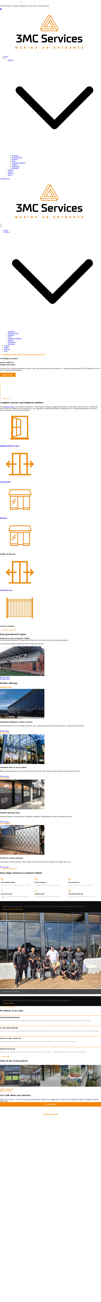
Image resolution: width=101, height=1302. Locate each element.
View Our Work (24, 375)
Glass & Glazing (35, 381)
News (9, 175)
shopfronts (3, 518)
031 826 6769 (50, 1110)
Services (10, 170)
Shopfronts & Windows (21, 381)
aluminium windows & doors (10, 446)
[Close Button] (1, 227)
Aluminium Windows (18, 163)
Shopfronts (15, 156)
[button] (54, 154)
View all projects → (7, 1089)
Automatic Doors (6, 381)
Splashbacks (16, 166)
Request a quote (7, 375)
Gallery (10, 172)
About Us (11, 173)
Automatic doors (17, 157)
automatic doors (9, 407)
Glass (13, 161)
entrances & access (6, 590)
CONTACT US (5, 178)
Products (6, 232)
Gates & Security (48, 381)
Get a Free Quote (50, 1104)
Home (6, 56)
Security (14, 164)
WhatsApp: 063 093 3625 (50, 1114)
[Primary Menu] (1, 225)
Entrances (15, 159)
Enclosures (15, 168)
